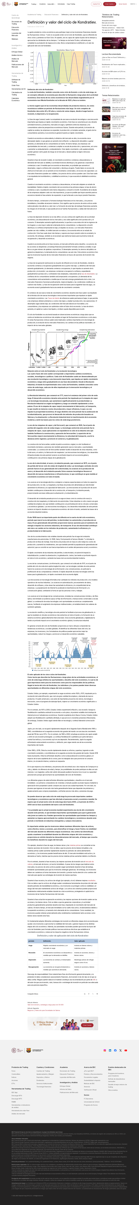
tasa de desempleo (88, 274)
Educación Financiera (15, 28)
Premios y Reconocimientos (93, 1074)
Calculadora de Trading (17, 93)
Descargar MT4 (17, 1095)
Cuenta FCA (96, 4)
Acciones (15, 1080)
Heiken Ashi (120, 28)
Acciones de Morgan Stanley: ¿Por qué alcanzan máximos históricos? (119, 125)
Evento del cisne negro (109, 25)
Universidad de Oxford (91, 1102)
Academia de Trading (34, 14)
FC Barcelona (88, 1099)
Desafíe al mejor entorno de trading (117, 1086)
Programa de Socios (91, 1105)
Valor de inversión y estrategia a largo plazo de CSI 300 (45, 1005)
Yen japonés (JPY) (108, 30)
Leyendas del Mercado (16, 34)
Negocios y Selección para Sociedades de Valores (44, 1010)
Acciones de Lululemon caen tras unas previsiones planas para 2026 (118, 134)
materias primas (75, 845)
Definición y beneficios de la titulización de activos (114, 85)
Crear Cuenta (110, 4)
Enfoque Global (17, 52)
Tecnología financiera (44, 1087)
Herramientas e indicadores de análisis (21, 1106)
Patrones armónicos (108, 28)
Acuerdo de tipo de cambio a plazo (113, 32)
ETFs (13, 1083)
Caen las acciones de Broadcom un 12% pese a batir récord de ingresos (119, 117)
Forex (13, 1071)
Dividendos (40, 1080)
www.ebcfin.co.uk (103, 1140)
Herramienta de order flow (20, 1110)
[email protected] (98, 1161)
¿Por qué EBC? (89, 1071)
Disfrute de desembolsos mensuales (116, 1080)
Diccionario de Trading (17, 23)
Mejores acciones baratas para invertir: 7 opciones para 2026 (114, 78)
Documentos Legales (91, 1077)
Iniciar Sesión (123, 4)
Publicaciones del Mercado (18, 66)
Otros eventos (113, 1090)
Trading (34, 4)
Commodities (16, 1074)
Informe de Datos (65, 1089)
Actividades (61, 4)
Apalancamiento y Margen (45, 1074)
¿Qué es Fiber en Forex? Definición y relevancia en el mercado (114, 57)
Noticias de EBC (89, 1083)
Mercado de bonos (108, 23)
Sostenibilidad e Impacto (92, 1080)
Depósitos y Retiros (43, 1077)
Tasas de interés (53, 298)
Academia (42, 4)
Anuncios (87, 1087)
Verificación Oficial (90, 1090)
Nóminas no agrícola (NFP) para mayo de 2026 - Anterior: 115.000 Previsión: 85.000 (118, 99)
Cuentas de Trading (43, 1071)
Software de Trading (16, 81)
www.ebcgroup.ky (103, 1142)
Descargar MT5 (17, 1099)
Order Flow (15, 85)
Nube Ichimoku (120, 30)
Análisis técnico (17, 55)
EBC (94, 980)
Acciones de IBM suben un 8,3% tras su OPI (114, 71)
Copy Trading (71, 4)
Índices (14, 1077)
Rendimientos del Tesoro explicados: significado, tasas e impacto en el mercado (114, 64)
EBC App (14, 1092)
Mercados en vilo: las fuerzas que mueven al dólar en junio (119, 108)
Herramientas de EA (19, 89)
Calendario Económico (16, 99)
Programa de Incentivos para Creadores (116, 1075)
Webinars (15, 39)
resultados (91, 880)
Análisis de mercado (18, 1114)
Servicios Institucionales (44, 1083)
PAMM (14, 1102)
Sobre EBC (52, 4)
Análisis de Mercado (15, 60)
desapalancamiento (108, 20)
